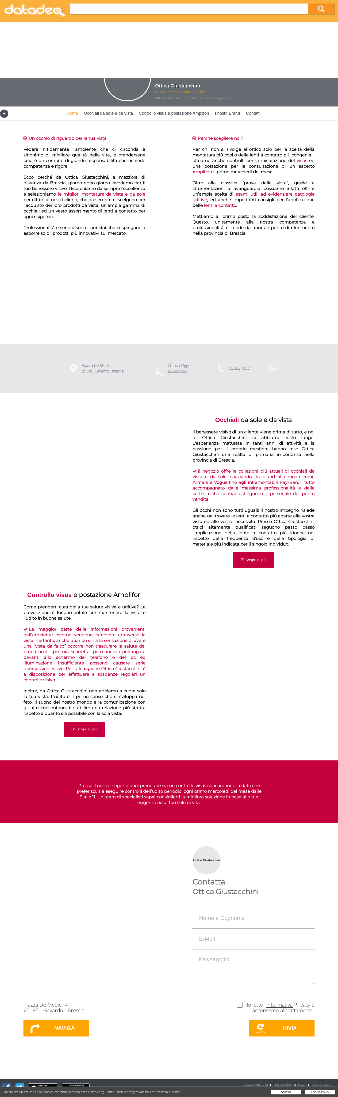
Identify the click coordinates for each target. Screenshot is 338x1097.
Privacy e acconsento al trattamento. (283, 1007)
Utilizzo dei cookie (321, 1084)
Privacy (302, 1084)
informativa (279, 1004)
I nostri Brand (227, 113)
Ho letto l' (255, 1004)
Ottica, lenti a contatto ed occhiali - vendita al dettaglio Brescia (194, 98)
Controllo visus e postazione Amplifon (174, 113)
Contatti (253, 113)
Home (72, 113)
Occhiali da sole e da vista (108, 113)
